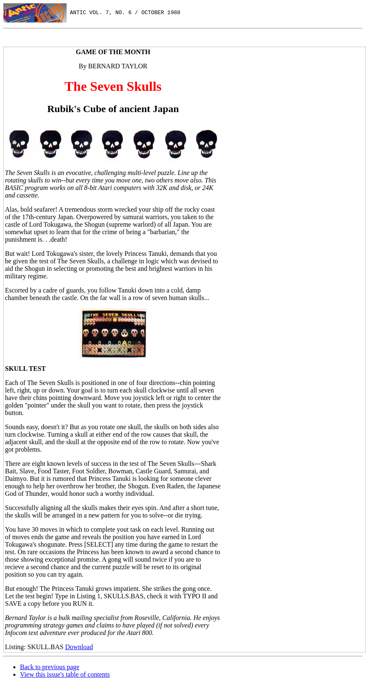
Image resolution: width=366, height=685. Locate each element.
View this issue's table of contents (65, 674)
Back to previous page (50, 666)
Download (79, 646)
